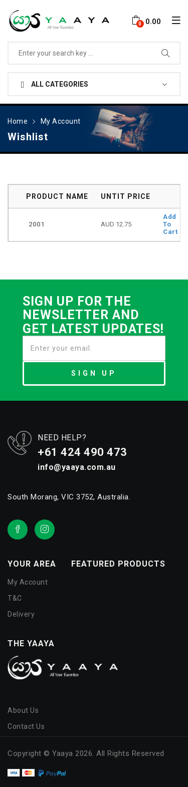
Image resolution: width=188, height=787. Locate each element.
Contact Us (26, 726)
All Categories (54, 84)
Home (18, 121)
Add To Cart (170, 224)
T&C (15, 598)
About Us (23, 710)
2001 (37, 224)
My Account (61, 121)
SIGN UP (94, 373)
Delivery (21, 614)
